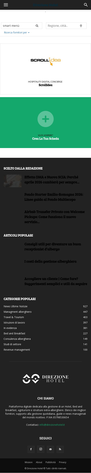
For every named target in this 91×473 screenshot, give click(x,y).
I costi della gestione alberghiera (50, 261)
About (39, 462)
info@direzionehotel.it (52, 424)
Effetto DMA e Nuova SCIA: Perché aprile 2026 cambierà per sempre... (51, 179)
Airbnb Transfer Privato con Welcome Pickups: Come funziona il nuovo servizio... (54, 216)
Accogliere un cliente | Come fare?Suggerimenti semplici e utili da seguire (55, 281)
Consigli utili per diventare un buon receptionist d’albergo (52, 246)
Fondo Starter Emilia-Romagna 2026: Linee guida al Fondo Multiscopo (53, 197)
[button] (5, 5)
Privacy (62, 462)
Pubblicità (51, 462)
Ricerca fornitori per (16, 32)
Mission (28, 462)
